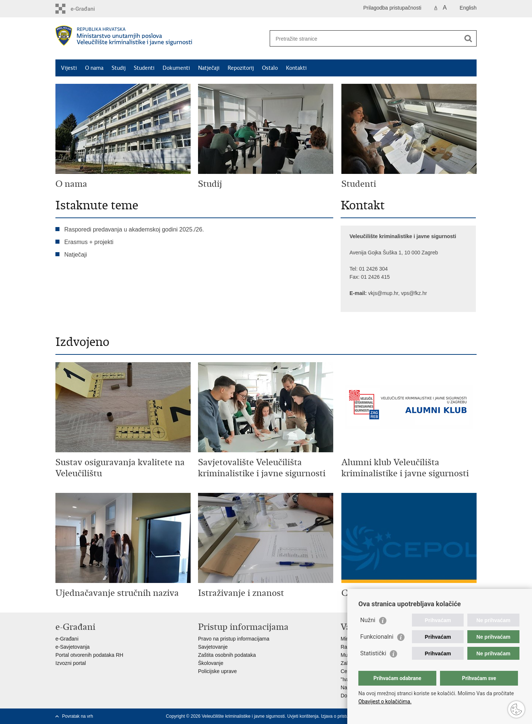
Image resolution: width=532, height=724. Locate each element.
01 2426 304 (374, 269)
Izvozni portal (70, 663)
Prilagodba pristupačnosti (392, 8)
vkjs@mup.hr (383, 293)
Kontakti (296, 68)
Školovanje (211, 663)
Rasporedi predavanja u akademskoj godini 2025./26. (134, 229)
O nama (94, 68)
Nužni (367, 620)
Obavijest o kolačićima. (385, 701)
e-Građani (66, 639)
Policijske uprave (217, 671)
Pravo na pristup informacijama (233, 639)
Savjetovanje (213, 647)
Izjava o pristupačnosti (343, 716)
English (468, 8)
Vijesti (69, 68)
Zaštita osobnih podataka (227, 655)
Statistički (373, 653)
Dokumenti (176, 68)
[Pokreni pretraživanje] (468, 38)
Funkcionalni (376, 636)
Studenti (144, 68)
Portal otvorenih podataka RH (89, 655)
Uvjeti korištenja (302, 716)
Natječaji (208, 68)
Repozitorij (241, 68)
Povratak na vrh (77, 716)
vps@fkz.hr (414, 293)
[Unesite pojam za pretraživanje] (366, 38)
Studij (119, 68)
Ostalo (270, 68)
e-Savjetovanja (72, 647)
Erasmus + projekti (88, 242)
